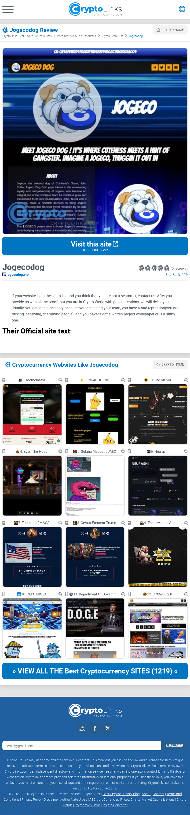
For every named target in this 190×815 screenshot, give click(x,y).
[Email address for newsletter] (81, 745)
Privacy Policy (32, 799)
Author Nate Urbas (73, 799)
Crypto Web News (88, 805)
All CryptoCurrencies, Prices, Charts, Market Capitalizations (132, 799)
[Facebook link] (95, 728)
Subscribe (174, 745)
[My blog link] (82, 728)
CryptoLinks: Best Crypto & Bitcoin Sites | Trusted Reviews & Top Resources (49, 36)
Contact (158, 794)
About (146, 794)
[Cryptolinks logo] (95, 9)
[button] (8, 9)
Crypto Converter (115, 805)
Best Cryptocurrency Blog (121, 794)
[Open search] (182, 9)
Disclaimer (51, 799)
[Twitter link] (107, 728)
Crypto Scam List (112, 36)
